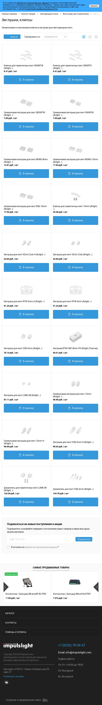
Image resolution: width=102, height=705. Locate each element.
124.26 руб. (11, 493)
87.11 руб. (11, 399)
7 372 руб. (60, 598)
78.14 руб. (11, 352)
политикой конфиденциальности (41, 9)
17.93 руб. (60, 165)
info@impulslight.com (78, 652)
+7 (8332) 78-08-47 (71, 645)
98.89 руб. (60, 399)
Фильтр (12, 37)
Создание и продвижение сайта (27, 700)
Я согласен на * (35, 547)
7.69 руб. (10, 118)
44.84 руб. (11, 258)
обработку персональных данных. (41, 547)
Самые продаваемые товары (51, 567)
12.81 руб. (11, 165)
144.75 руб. (60, 493)
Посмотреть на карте (14, 676)
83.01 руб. (60, 352)
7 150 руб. (13, 598)
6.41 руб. (10, 71)
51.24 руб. (11, 305)
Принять (94, 6)
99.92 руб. (60, 446)
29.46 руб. (60, 212)
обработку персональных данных (32, 3)
